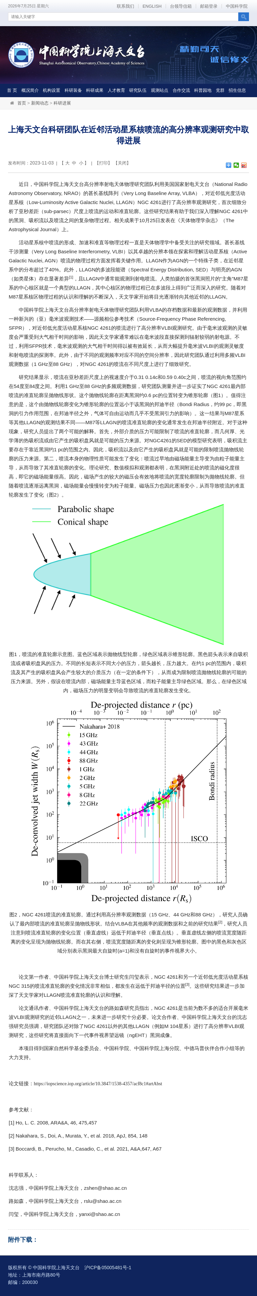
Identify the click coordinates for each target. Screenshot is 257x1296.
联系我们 (125, 6)
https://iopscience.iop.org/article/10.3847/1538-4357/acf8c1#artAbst (98, 1083)
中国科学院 (237, 6)
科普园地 (202, 90)
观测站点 (159, 90)
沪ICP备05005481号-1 (107, 1267)
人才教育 (116, 90)
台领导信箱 (181, 6)
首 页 (12, 90)
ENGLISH (152, 6)
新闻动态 (40, 103)
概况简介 (30, 90)
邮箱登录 (209, 6)
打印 (103, 163)
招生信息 (237, 90)
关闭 (122, 163)
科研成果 (94, 90)
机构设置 (51, 90)
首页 (21, 103)
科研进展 (62, 103)
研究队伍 (138, 90)
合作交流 (181, 90)
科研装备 (73, 90)
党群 (220, 90)
